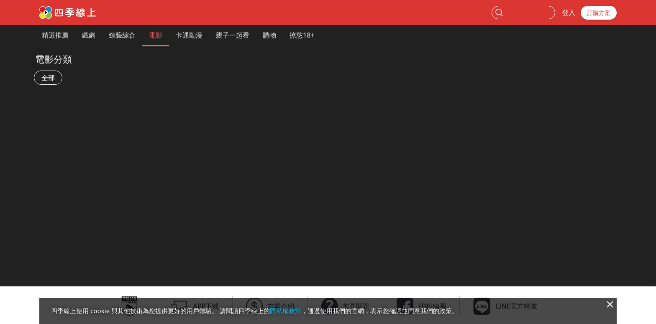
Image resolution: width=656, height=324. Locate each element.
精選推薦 (55, 35)
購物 (269, 35)
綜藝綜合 (122, 35)
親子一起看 (232, 35)
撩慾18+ (302, 35)
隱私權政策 (285, 310)
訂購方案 (598, 13)
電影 (155, 35)
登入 (568, 12)
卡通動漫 (189, 35)
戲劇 (88, 35)
